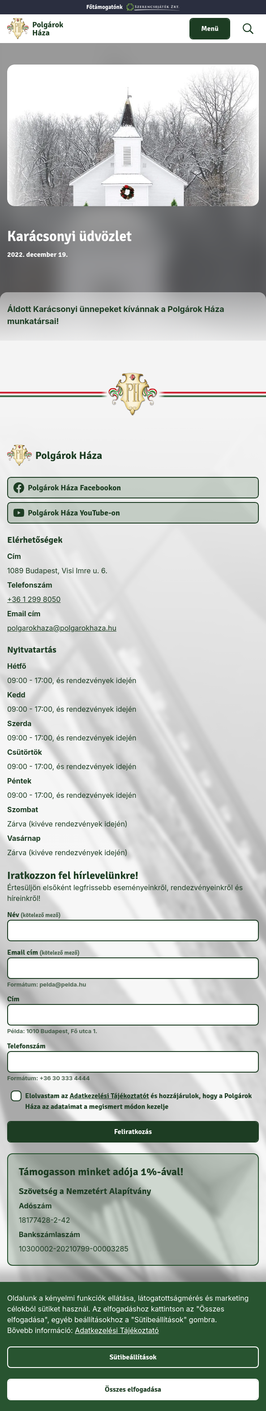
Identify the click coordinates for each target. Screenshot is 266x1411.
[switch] (209, 28)
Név (33, 914)
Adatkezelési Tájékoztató (117, 1330)
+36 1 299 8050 (33, 599)
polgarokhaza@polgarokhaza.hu (61, 627)
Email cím (43, 952)
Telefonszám (26, 1046)
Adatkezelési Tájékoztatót (109, 1095)
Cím (13, 999)
